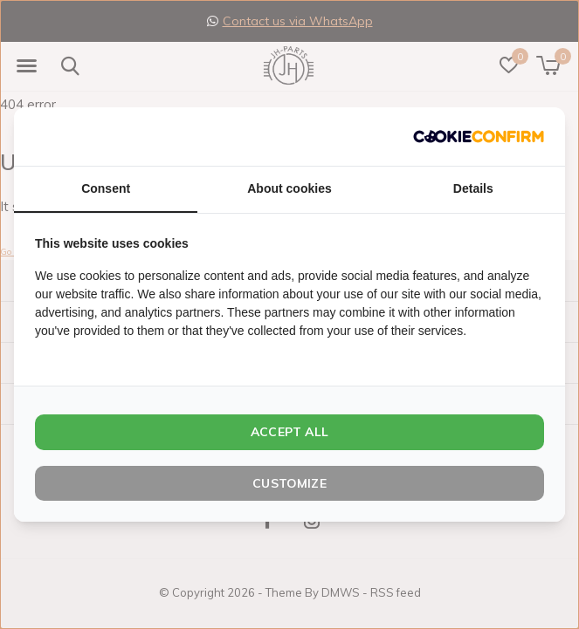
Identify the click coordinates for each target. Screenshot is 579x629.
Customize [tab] (289, 483)
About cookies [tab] (289, 188)
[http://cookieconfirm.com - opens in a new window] (478, 136)
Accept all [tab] (289, 432)
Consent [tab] (105, 188)
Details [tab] (473, 188)
